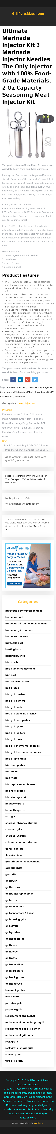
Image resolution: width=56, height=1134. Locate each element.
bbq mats (11, 778)
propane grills (13, 1009)
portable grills (13, 1003)
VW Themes (38, 1123)
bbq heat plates (15, 765)
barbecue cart (14, 617)
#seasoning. (6, 396)
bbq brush (11, 662)
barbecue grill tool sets (19, 630)
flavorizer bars (14, 855)
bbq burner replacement (20, 668)
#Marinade (6, 392)
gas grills (10, 874)
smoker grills (13, 1054)
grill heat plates (14, 938)
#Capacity (21, 387)
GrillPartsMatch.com (28, 13)
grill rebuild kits (14, 964)
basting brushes (15, 655)
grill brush (11, 880)
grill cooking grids (16, 919)
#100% (11, 387)
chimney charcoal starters (21, 842)
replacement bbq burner (20, 1016)
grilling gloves (13, 983)
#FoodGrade (35, 387)
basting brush (13, 649)
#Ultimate (19, 396)
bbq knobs (11, 771)
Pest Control (12, 996)
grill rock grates (14, 977)
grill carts (11, 900)
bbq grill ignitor (14, 726)
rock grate (11, 1041)
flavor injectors (26, 403)
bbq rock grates (15, 790)
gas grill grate (13, 868)
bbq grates (12, 687)
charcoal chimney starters (21, 823)
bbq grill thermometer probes (23, 752)
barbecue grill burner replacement (26, 623)
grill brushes (12, 887)
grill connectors (14, 906)
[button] (28, 24)
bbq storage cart (15, 797)
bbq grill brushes (15, 694)
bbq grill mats (13, 739)
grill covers (11, 925)
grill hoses (11, 945)
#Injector (48, 387)
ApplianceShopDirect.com (24, 503)
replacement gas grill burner (22, 1028)
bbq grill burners (15, 700)
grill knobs (11, 951)
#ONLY (50, 392)
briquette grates (15, 810)
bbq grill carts (13, 707)
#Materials (19, 392)
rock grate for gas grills (19, 1048)
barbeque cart (14, 643)
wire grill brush (14, 1060)
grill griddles (12, 932)
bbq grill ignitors (15, 733)
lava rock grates (15, 990)
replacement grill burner (19, 1035)
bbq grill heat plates (17, 720)
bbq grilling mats (15, 758)
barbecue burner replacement (23, 610)
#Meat (29, 392)
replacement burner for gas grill (24, 1022)
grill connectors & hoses (19, 913)
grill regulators (14, 970)
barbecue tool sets (16, 636)
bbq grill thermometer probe (22, 745)
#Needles (40, 392)
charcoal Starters (16, 835)
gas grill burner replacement (22, 861)
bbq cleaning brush (17, 681)
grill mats (11, 958)
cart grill (10, 816)
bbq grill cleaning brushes (21, 713)
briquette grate (14, 803)
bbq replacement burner (20, 784)
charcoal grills (13, 829)
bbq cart (10, 675)
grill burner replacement (19, 893)
